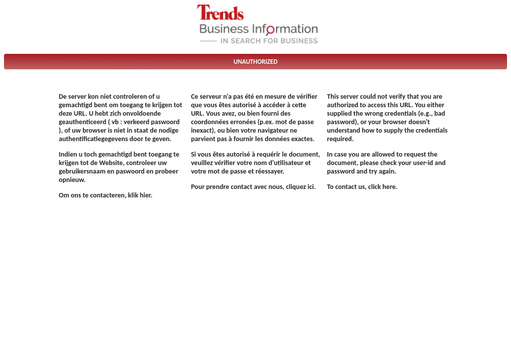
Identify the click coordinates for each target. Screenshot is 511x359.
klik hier (139, 195)
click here (382, 186)
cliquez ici (300, 186)
